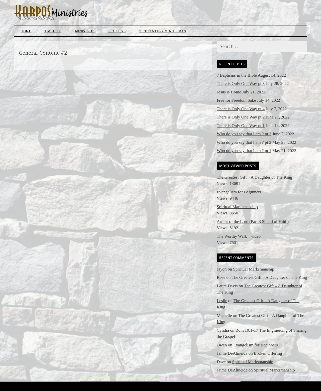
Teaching (117, 31)
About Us (52, 31)
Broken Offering (268, 353)
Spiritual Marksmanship (237, 206)
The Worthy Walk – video (239, 236)
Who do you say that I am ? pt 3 (244, 134)
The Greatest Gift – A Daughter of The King (254, 177)
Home (26, 31)
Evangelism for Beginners (239, 192)
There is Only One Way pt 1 (241, 125)
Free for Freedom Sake (236, 100)
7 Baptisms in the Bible (237, 75)
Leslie (222, 300)
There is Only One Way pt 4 (241, 108)
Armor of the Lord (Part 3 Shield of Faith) (253, 221)
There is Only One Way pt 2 (241, 117)
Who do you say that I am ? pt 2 (244, 142)
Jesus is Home (229, 92)
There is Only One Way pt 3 (241, 83)
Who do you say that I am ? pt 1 (244, 150)
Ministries (85, 31)
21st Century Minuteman (162, 31)
